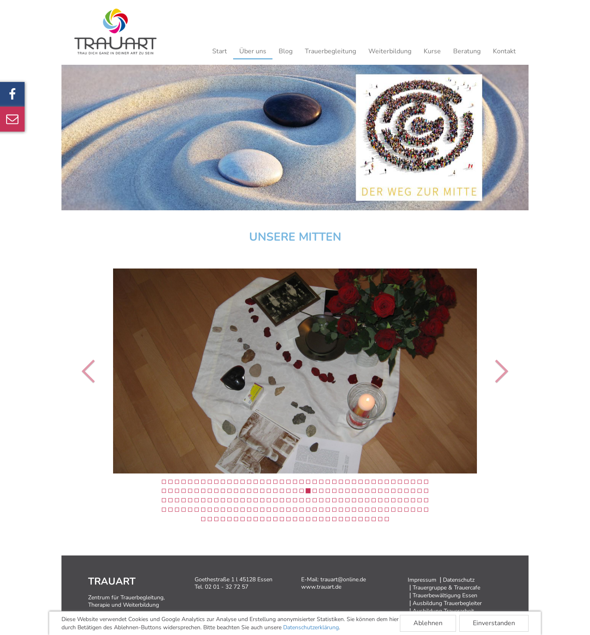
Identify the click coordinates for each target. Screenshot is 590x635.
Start (219, 51)
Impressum (422, 580)
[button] (90, 371)
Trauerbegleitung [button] (330, 51)
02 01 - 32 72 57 (226, 587)
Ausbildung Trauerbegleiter (447, 603)
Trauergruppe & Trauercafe (446, 588)
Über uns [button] (252, 51)
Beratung (467, 51)
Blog (286, 51)
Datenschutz (458, 580)
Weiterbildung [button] (389, 51)
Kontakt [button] (504, 51)
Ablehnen (427, 623)
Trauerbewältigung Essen (445, 595)
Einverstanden (494, 623)
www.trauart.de (321, 587)
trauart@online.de (343, 579)
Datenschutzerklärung (311, 627)
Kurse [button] (432, 51)
